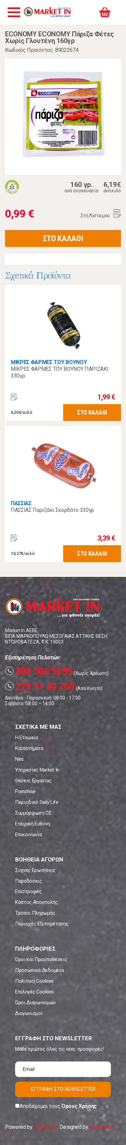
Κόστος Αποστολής (36, 902)
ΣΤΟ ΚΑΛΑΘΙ (63, 238)
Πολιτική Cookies (34, 981)
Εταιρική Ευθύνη (32, 824)
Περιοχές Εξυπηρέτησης (41, 924)
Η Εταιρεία (26, 737)
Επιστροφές (28, 891)
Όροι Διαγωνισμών (35, 1003)
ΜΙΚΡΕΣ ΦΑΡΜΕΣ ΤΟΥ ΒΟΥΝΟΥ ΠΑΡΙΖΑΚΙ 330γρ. (59, 372)
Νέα (19, 759)
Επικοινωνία (28, 834)
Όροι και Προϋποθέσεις (41, 959)
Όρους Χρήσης (79, 1106)
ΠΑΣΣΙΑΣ (21, 503)
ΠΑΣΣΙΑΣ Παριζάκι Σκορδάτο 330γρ (52, 510)
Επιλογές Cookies (34, 992)
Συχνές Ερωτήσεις (35, 870)
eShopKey (45, 1127)
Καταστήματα (29, 748)
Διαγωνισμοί (28, 1013)
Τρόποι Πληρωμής (35, 913)
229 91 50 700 (40, 686)
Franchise (25, 791)
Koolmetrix (101, 1127)
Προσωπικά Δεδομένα (39, 970)
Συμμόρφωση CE (33, 813)
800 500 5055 (39, 671)
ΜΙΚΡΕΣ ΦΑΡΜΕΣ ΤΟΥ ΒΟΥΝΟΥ (49, 362)
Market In (47, 12)
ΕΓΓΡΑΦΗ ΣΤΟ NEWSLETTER (63, 1089)
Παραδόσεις (28, 881)
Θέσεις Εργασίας (33, 781)
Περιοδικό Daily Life (36, 802)
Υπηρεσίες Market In (37, 770)
